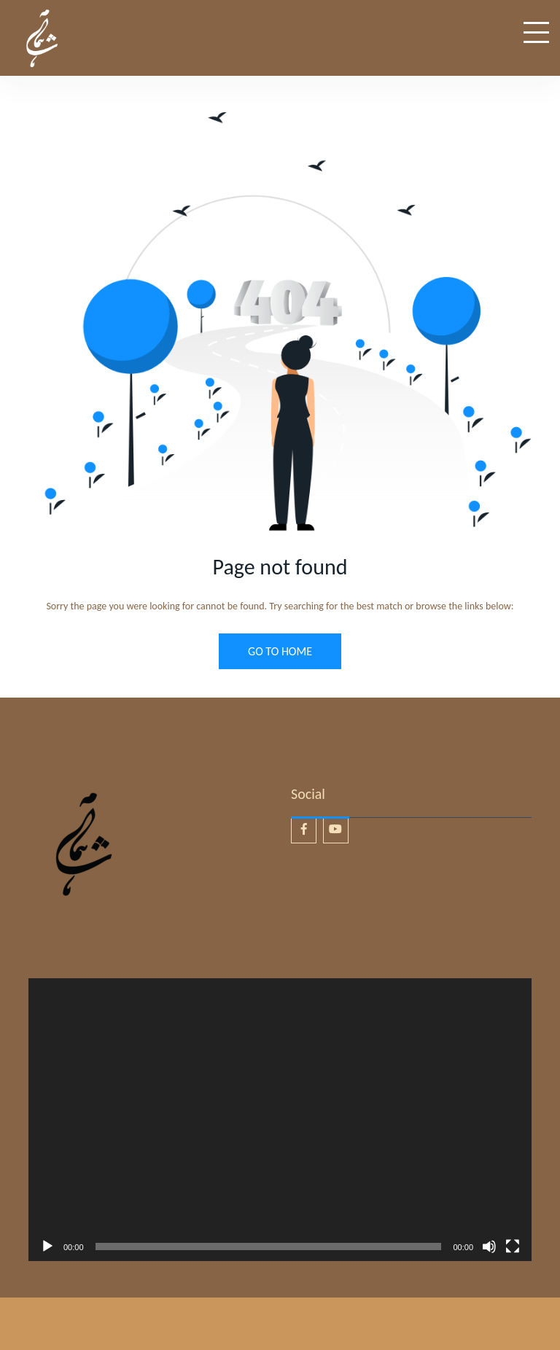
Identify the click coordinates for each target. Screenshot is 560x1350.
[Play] (47, 1246)
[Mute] (489, 1246)
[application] (280, 1119)
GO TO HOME (280, 651)
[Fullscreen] (512, 1246)
